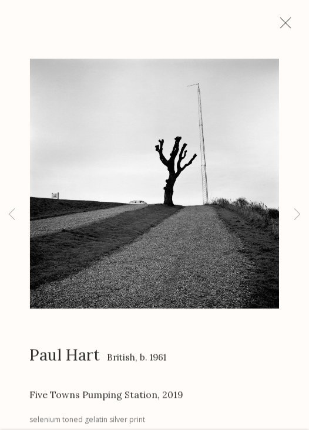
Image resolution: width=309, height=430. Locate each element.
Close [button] (289, 26)
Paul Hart (64, 359)
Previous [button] (11, 215)
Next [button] (297, 215)
